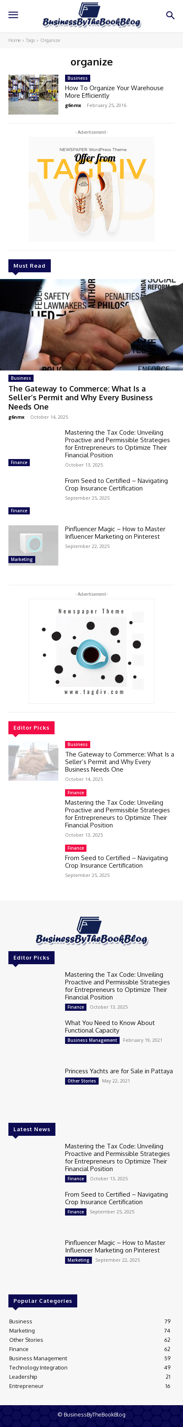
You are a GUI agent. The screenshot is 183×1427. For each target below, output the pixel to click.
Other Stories (82, 1081)
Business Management (92, 1040)
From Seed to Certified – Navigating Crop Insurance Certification (116, 484)
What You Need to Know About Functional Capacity (110, 1026)
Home (14, 40)
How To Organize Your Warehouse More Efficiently (114, 91)
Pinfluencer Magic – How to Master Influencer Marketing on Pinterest (115, 532)
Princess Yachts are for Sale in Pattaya (119, 1071)
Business (21, 378)
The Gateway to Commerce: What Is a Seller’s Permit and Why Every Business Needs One (80, 397)
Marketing (22, 559)
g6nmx (16, 417)
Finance (19, 462)
